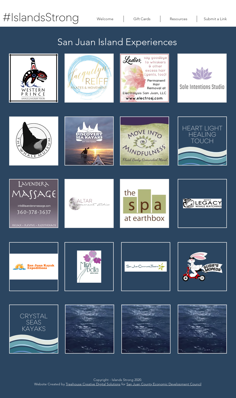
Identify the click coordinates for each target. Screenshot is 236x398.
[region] (33, 78)
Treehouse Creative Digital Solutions (93, 384)
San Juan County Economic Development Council (163, 384)
